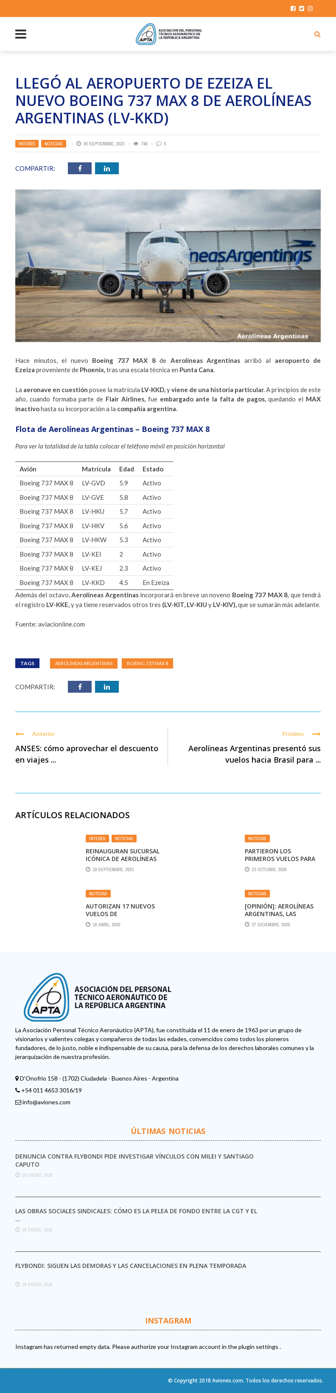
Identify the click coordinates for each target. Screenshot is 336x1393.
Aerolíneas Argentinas (83, 663)
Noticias (54, 144)
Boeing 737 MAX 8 (147, 663)
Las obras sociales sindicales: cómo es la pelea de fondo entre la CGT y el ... (136, 1215)
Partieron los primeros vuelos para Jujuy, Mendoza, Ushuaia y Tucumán (280, 862)
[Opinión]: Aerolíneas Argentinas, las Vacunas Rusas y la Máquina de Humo (279, 917)
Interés (27, 144)
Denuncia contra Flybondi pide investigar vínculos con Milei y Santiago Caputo (134, 1160)
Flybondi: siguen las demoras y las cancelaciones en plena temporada (130, 1266)
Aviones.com (227, 1380)
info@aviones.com (46, 1102)
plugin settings (259, 1346)
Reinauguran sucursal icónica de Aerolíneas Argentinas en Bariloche (123, 862)
